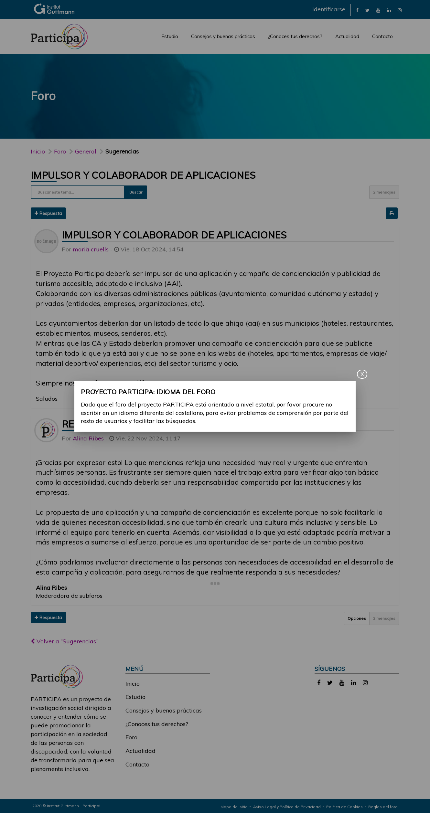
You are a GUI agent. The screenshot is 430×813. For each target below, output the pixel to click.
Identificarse (328, 9)
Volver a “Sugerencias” (64, 641)
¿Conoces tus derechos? (295, 36)
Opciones (357, 618)
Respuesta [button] (48, 213)
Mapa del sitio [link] (234, 806)
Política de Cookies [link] (344, 806)
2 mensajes (384, 192)
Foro (131, 737)
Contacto (382, 36)
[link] (357, 10)
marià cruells (91, 249)
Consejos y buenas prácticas (223, 36)
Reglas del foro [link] (383, 806)
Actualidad (347, 36)
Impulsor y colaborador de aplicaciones (143, 175)
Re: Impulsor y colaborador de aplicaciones (183, 424)
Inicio (38, 151)
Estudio (169, 36)
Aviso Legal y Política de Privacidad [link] (287, 806)
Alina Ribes (88, 438)
